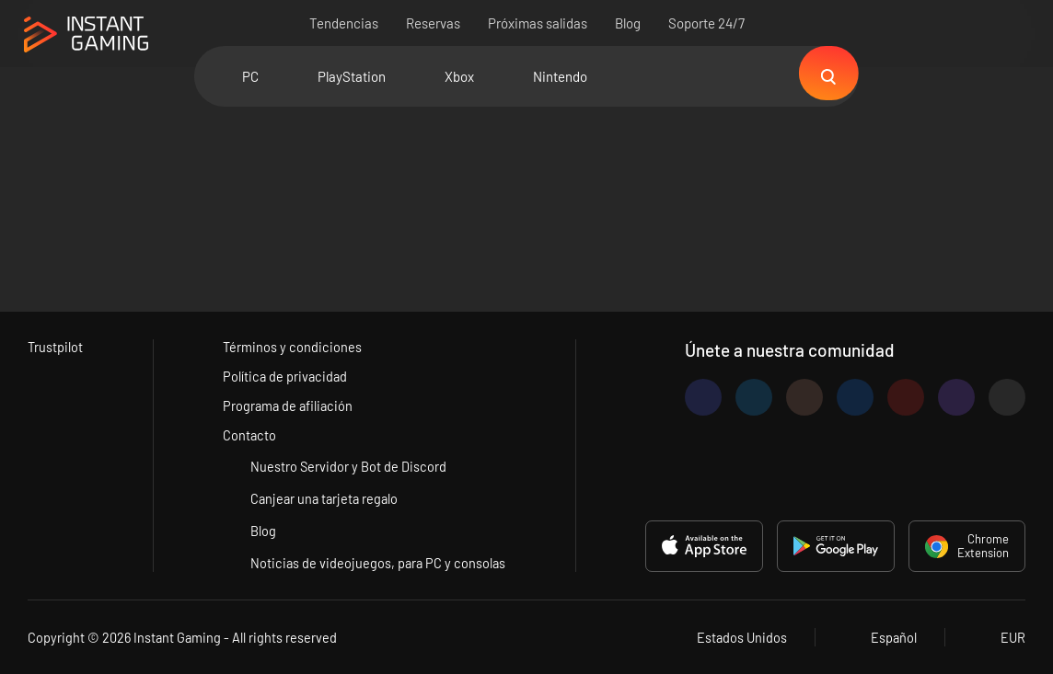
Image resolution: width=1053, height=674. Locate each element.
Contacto (249, 435)
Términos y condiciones (292, 344)
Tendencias (343, 23)
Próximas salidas (537, 23)
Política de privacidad (285, 374)
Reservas (433, 23)
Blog (628, 23)
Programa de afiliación (288, 404)
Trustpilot (56, 344)
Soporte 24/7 (706, 23)
